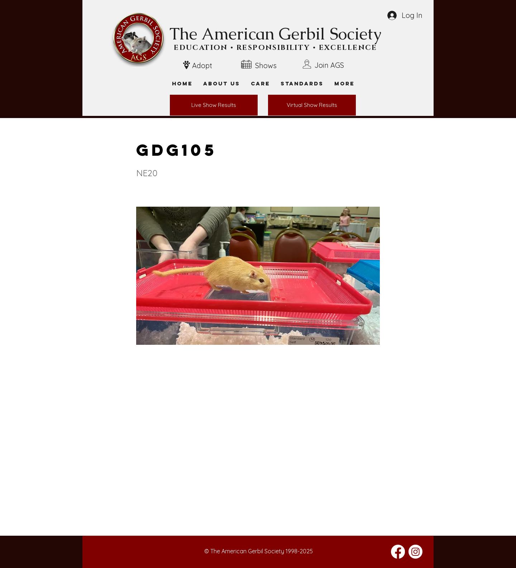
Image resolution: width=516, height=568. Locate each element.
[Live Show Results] (213, 105)
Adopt (202, 65)
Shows (266, 65)
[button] (344, 83)
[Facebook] (398, 552)
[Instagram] (415, 552)
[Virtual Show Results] (312, 105)
